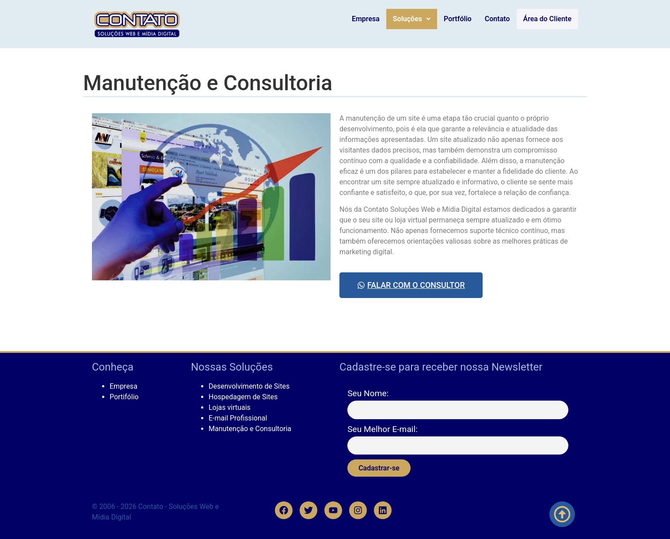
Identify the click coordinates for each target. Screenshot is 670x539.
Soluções (414, 19)
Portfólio (461, 19)
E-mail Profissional (238, 418)
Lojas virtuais (230, 407)
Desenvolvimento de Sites (249, 386)
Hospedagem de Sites (243, 397)
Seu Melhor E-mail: (382, 429)
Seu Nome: (367, 393)
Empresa (368, 19)
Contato (500, 19)
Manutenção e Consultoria (250, 428)
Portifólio (124, 397)
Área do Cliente (548, 19)
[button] (414, 19)
